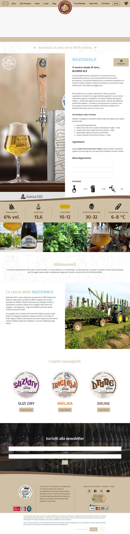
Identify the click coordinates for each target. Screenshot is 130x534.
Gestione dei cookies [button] (82, 529)
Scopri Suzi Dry (26, 410)
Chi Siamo (105, 3)
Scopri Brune (104, 410)
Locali (46, 3)
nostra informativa (66, 519)
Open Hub (93, 3)
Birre (14, 3)
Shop (116, 3)
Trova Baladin (79, 3)
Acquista (121, 62)
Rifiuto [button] (102, 529)
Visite (37, 3)
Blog (54, 3)
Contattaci (105, 486)
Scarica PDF (32, 196)
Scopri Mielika (65, 410)
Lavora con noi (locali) (91, 486)
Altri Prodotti (25, 3)
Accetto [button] (93, 529)
